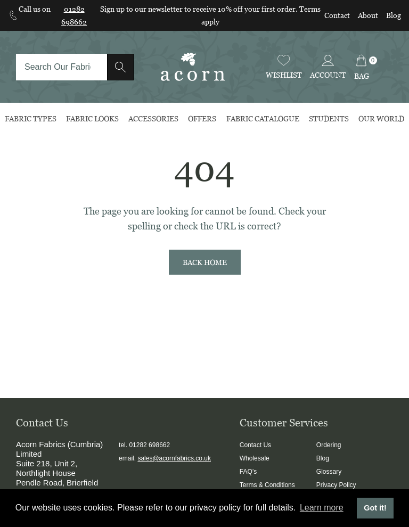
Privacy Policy (336, 485)
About (368, 15)
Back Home (205, 262)
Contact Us (255, 445)
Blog (393, 15)
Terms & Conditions (267, 485)
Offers (202, 118)
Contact (337, 15)
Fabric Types (30, 118)
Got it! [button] (375, 508)
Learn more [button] (321, 507)
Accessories (153, 118)
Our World (381, 118)
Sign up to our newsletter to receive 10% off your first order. (199, 8)
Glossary (328, 471)
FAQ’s (248, 471)
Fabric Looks (92, 118)
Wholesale (254, 458)
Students (329, 118)
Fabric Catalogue (262, 118)
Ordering (328, 445)
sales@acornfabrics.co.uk (174, 458)
